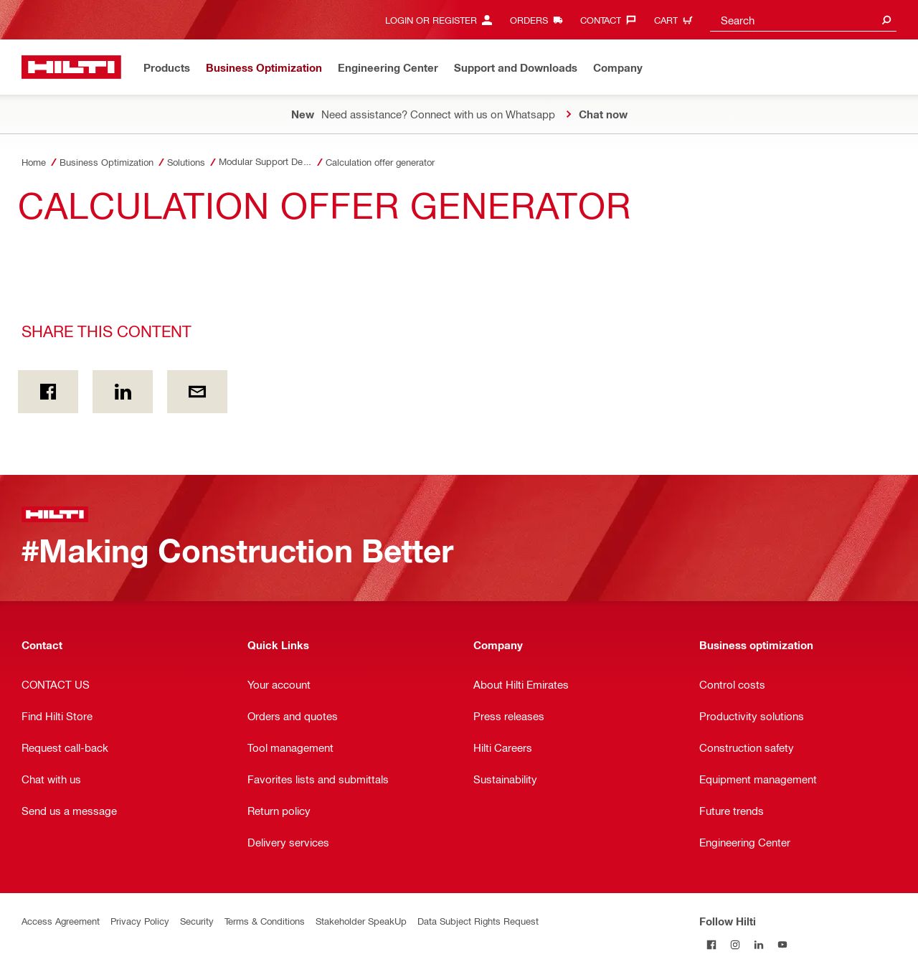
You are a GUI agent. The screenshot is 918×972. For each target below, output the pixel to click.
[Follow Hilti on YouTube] (782, 944)
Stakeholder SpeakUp (361, 920)
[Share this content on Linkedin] (123, 391)
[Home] (71, 67)
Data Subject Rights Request (478, 920)
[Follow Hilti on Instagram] (735, 944)
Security (197, 920)
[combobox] (803, 20)
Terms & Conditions (264, 920)
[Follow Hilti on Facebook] (711, 944)
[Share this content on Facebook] (48, 391)
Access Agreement (61, 920)
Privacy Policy (139, 920)
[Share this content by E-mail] (197, 391)
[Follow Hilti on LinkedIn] (758, 944)
